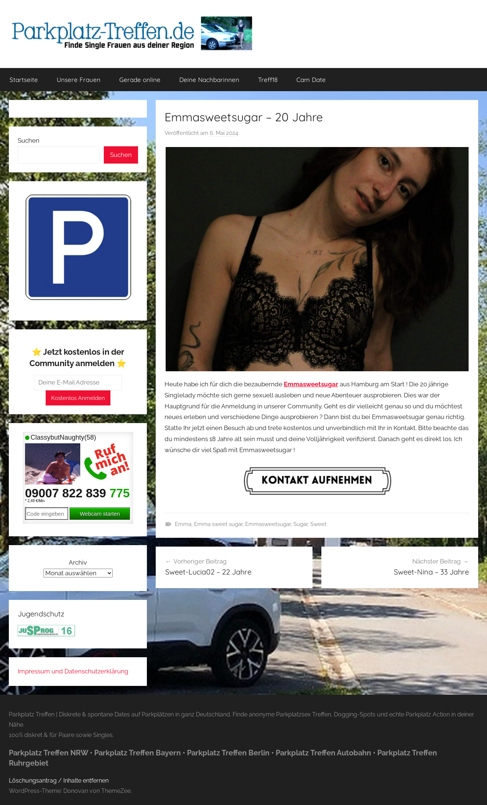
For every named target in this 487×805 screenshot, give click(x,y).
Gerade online (139, 79)
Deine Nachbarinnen (209, 79)
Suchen (28, 140)
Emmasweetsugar (268, 524)
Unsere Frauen (78, 79)
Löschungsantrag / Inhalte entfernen (59, 780)
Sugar (300, 524)
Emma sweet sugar (218, 524)
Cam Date (311, 79)
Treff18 (268, 79)
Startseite (24, 79)
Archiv (78, 562)
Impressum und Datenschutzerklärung (73, 671)
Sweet (318, 524)
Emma (183, 524)
